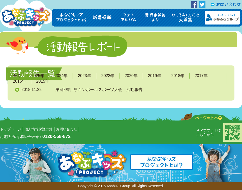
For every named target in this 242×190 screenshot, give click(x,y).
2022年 (107, 76)
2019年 (154, 76)
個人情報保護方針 (38, 129)
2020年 (131, 76)
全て (17, 76)
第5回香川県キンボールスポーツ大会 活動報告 (98, 89)
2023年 (84, 76)
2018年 (178, 76)
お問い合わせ (66, 129)
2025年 (37, 76)
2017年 (201, 76)
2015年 (42, 81)
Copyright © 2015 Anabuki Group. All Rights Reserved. (121, 186)
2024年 (61, 76)
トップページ (10, 129)
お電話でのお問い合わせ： (35, 137)
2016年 (19, 81)
